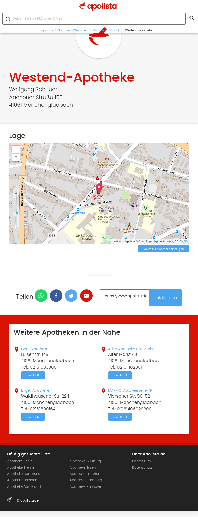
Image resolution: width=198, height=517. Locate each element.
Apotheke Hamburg (86, 486)
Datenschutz (142, 473)
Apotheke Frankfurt (85, 480)
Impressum (141, 467)
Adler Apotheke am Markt (135, 351)
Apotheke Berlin (19, 467)
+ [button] (16, 150)
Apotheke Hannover (86, 492)
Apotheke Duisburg (85, 467)
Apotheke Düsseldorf (24, 492)
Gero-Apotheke (37, 351)
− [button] (16, 157)
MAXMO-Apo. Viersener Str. (136, 395)
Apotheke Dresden (22, 486)
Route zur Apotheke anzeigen (163, 249)
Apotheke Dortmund (24, 480)
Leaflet (117, 241)
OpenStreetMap (148, 241)
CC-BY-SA (181, 241)
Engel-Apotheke (38, 395)
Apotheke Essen (83, 473)
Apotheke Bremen (21, 473)
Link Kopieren (168, 298)
